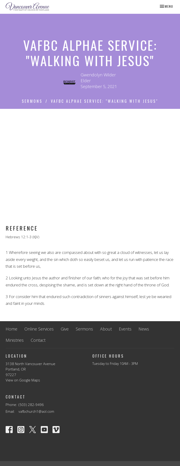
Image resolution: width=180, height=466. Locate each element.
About (106, 329)
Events (125, 329)
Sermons (32, 101)
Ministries (15, 340)
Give (65, 329)
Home (11, 329)
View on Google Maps (23, 380)
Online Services (39, 329)
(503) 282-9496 (31, 404)
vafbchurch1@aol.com (36, 411)
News (144, 329)
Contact (38, 340)
